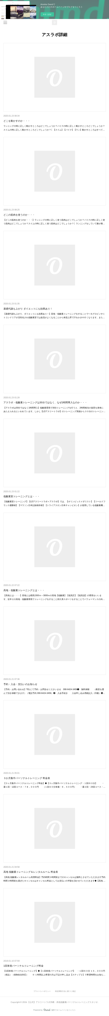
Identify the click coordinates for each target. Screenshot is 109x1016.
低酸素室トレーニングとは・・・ (21, 496)
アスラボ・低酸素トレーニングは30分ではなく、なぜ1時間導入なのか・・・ (45, 402)
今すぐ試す (47, 14)
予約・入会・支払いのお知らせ (20, 684)
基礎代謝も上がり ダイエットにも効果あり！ (27, 308)
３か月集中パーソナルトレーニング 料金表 (26, 778)
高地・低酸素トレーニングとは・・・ (23, 590)
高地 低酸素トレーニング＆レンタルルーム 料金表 (30, 871)
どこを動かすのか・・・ (16, 120)
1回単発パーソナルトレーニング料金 (23, 965)
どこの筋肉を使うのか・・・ (19, 214)
